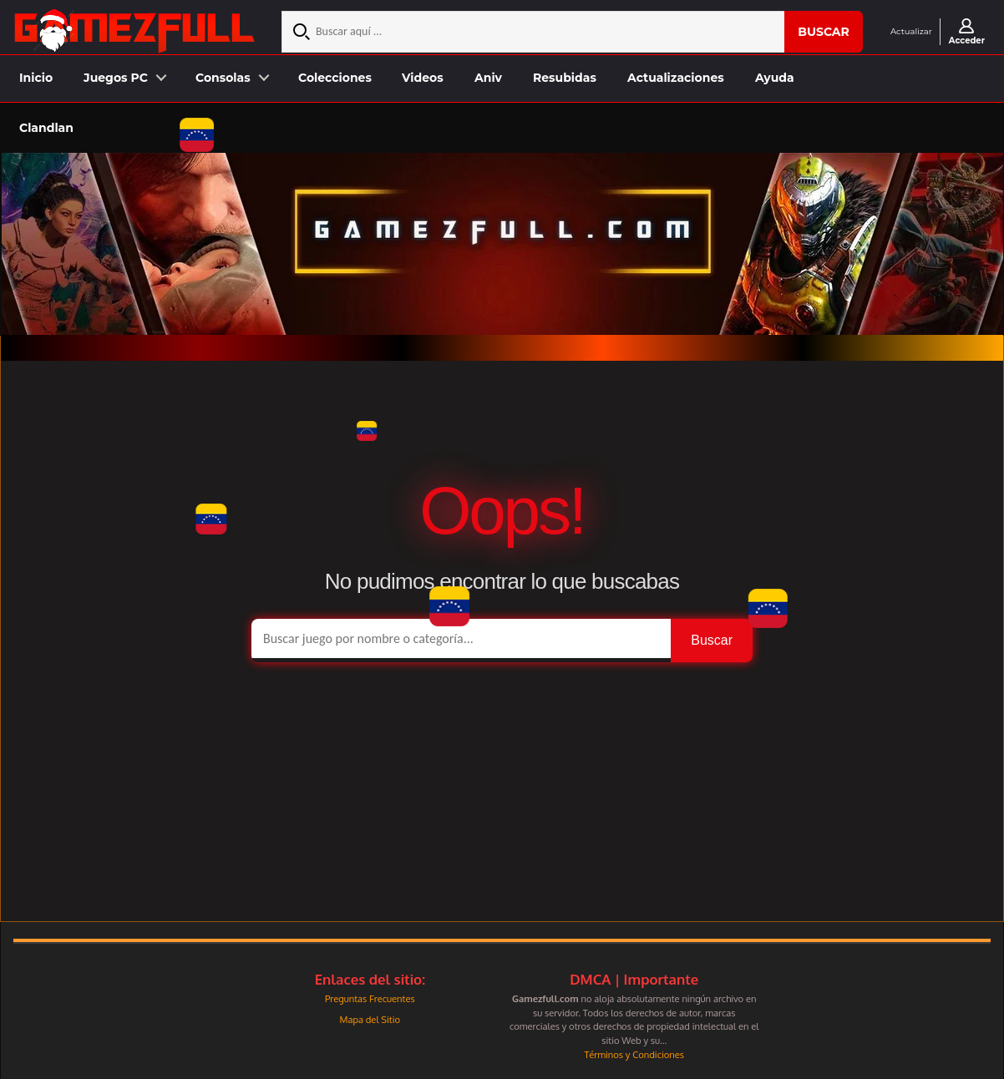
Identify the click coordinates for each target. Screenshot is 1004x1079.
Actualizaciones (675, 77)
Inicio (36, 77)
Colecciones (335, 77)
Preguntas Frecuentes (370, 998)
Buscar (823, 31)
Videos (423, 77)
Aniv (488, 77)
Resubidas (564, 77)
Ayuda (774, 77)
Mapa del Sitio (370, 1019)
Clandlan (46, 127)
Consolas (223, 77)
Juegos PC (116, 77)
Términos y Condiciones (634, 1054)
